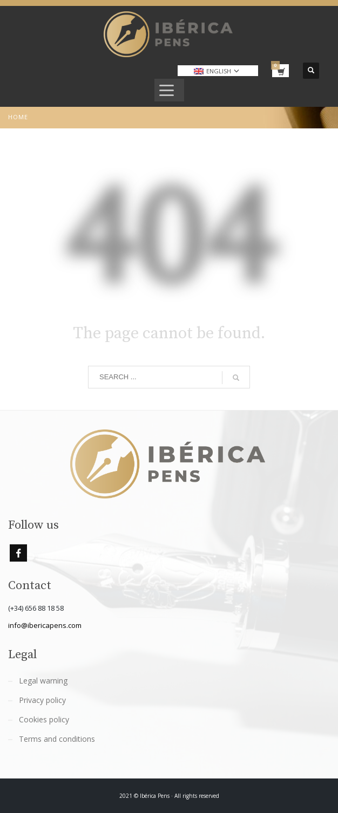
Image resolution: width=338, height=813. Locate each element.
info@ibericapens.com (45, 625)
